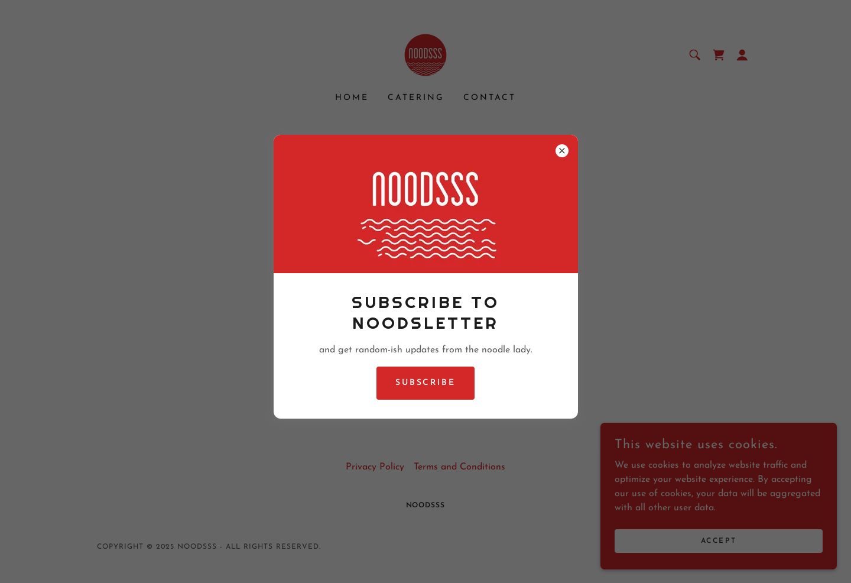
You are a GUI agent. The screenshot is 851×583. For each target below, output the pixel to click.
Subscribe (425, 382)
